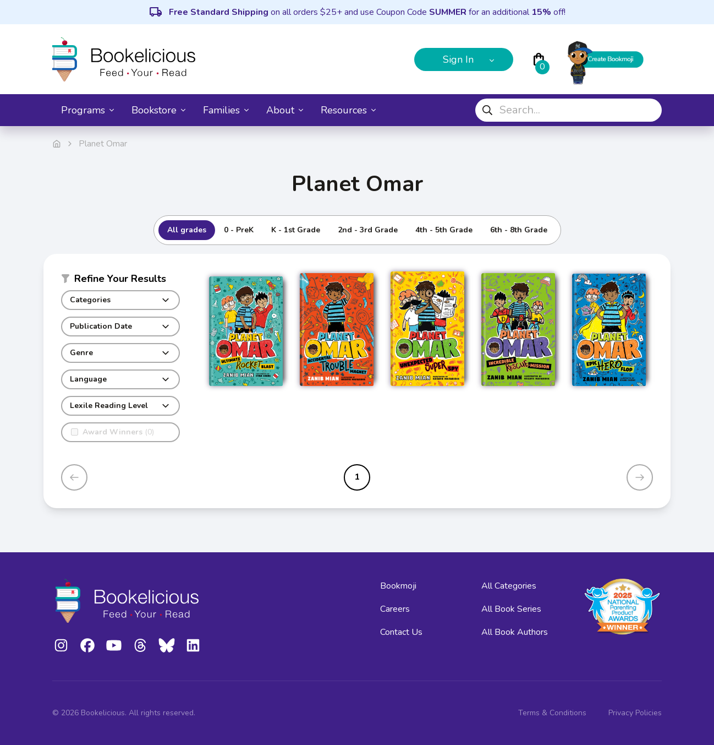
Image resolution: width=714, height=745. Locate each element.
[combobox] (568, 110)
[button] (120, 280)
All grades (186, 230)
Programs (87, 110)
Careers (395, 609)
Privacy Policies (635, 713)
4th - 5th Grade (444, 230)
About (284, 110)
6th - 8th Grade (518, 230)
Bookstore (158, 110)
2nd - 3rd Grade (368, 230)
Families (226, 110)
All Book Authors (514, 632)
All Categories (508, 586)
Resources (348, 110)
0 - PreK (239, 230)
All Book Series (511, 609)
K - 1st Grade (295, 230)
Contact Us (401, 632)
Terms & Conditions (552, 713)
